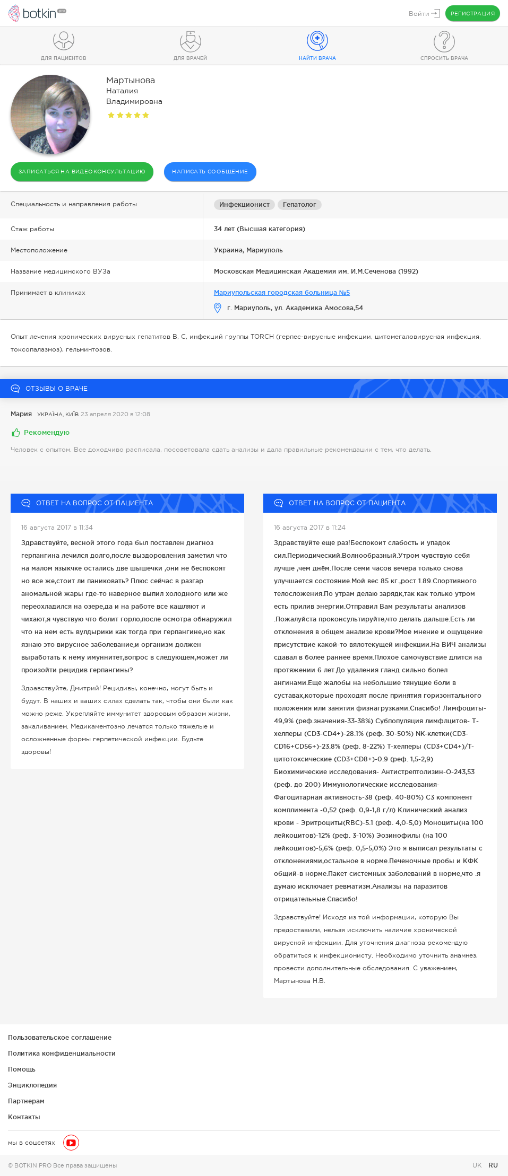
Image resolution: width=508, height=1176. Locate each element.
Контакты (24, 1116)
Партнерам (26, 1101)
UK (478, 1165)
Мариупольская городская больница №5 (282, 292)
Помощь (22, 1069)
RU (493, 1165)
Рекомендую (47, 432)
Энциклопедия (32, 1085)
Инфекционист (244, 204)
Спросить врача (444, 58)
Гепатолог (299, 204)
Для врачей (190, 58)
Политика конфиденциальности (62, 1053)
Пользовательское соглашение (59, 1037)
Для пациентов (64, 58)
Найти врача (317, 58)
